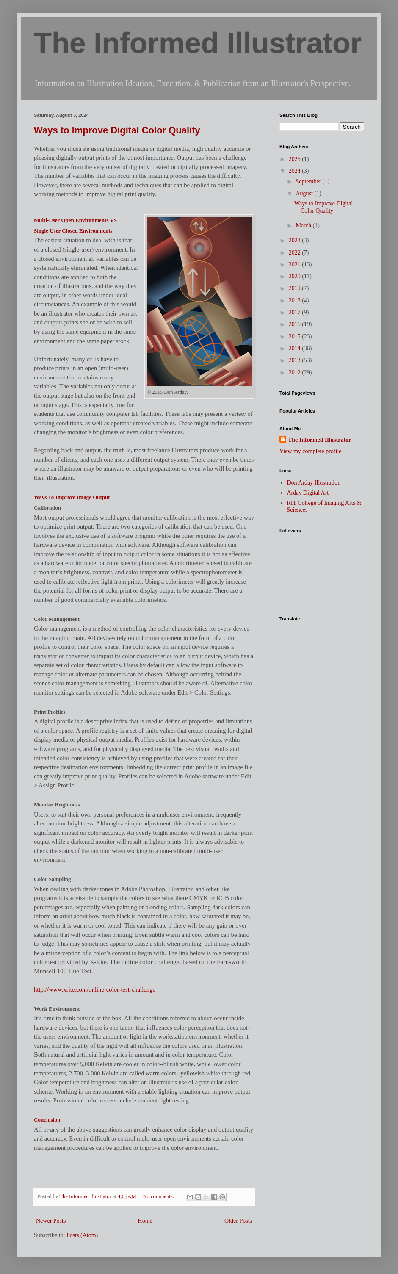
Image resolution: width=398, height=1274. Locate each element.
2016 (295, 324)
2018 (295, 300)
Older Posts (238, 1221)
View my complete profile (310, 451)
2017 (295, 312)
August (305, 193)
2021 (295, 264)
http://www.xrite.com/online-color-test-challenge (94, 989)
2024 (295, 171)
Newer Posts (51, 1221)
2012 (295, 372)
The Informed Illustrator (198, 43)
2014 (295, 348)
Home (145, 1221)
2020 (295, 276)
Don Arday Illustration (314, 482)
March (304, 225)
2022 (295, 252)
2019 (295, 288)
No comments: (159, 1196)
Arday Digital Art (308, 493)
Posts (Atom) (82, 1235)
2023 (295, 240)
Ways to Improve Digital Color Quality (117, 130)
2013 (295, 360)
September (309, 181)
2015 (295, 336)
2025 (295, 159)
